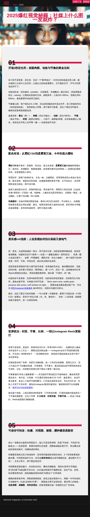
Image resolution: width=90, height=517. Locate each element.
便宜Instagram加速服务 (21, 288)
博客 (15, 5)
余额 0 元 (77, 2)
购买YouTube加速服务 (22, 387)
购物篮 (86, 2)
